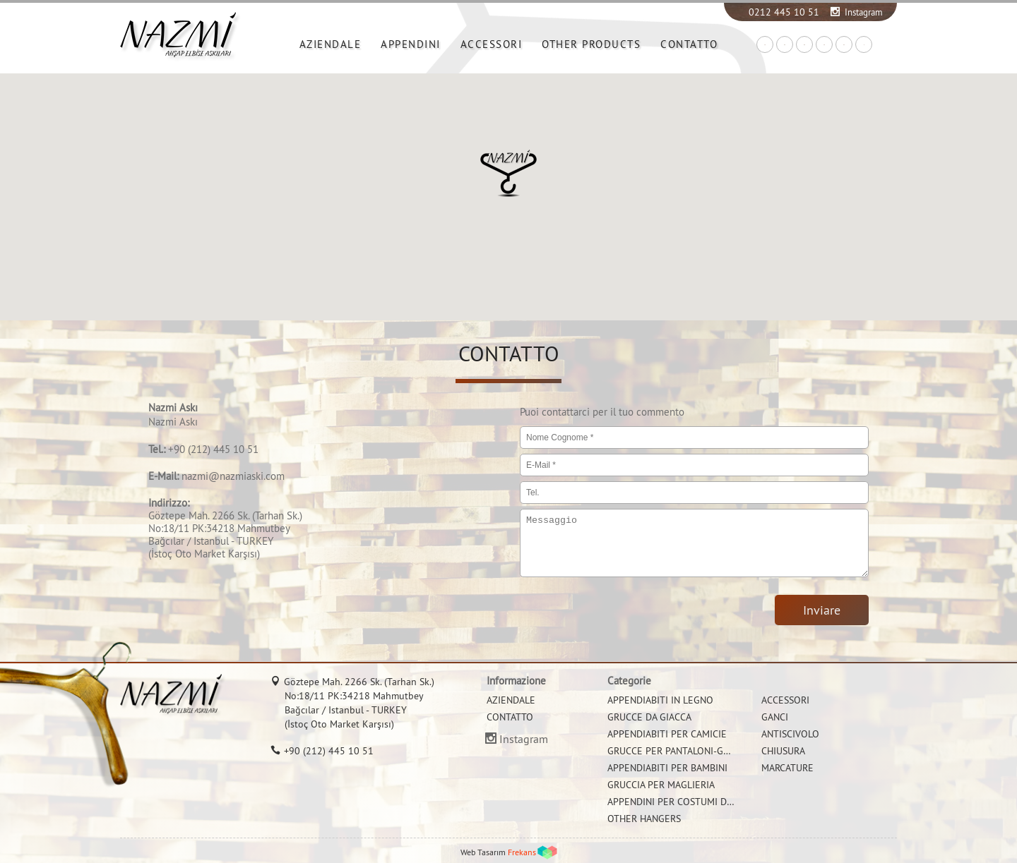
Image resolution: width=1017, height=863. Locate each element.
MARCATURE (787, 767)
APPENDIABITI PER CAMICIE (667, 734)
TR (765, 44)
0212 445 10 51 (784, 12)
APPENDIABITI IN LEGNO (660, 700)
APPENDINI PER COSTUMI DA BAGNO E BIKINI (705, 801)
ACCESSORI (491, 44)
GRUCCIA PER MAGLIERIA (661, 784)
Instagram (864, 12)
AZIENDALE (330, 44)
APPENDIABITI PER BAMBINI (667, 767)
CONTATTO (689, 44)
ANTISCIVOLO (790, 734)
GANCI (774, 717)
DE (804, 44)
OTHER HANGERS (644, 818)
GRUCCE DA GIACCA (649, 717)
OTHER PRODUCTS (591, 44)
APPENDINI (411, 44)
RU (844, 44)
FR (824, 44)
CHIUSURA (783, 750)
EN (784, 44)
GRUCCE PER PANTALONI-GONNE (678, 750)
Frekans (522, 852)
